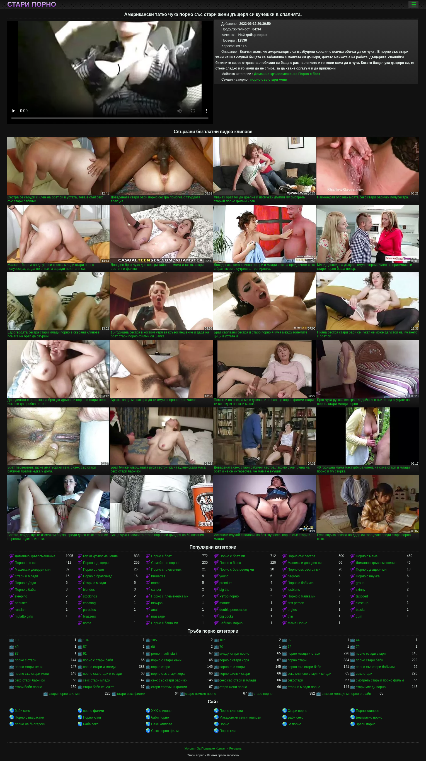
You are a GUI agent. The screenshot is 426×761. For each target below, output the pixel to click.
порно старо (160, 667)
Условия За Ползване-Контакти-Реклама (213, 748)
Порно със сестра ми (304, 570)
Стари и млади (26, 576)
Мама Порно (297, 623)
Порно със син (26, 563)
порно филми (93, 711)
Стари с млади (94, 583)
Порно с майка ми (302, 596)
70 (221, 647)
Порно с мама (366, 556)
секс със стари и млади (237, 680)
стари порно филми (64, 694)
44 (357, 640)
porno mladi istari (163, 654)
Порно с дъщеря (96, 563)
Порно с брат (309, 74)
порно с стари (25, 660)
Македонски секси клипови (240, 717)
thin (290, 616)
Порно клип (92, 717)
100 (17, 640)
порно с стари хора (234, 660)
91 (85, 654)
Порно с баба (25, 590)
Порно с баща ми (164, 623)
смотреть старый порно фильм (380, 680)
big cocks (226, 616)
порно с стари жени (166, 660)
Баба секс (90, 724)
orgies (292, 610)
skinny (360, 590)
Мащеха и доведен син (305, 563)
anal (154, 610)
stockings (90, 596)
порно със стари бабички (375, 667)
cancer (156, 590)
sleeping (21, 596)
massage (158, 616)
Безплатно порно (369, 717)
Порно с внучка (367, 576)
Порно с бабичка (301, 583)
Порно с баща (230, 563)
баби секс (22, 711)
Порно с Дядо (25, 583)
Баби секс (295, 717)
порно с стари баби (98, 660)
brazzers (89, 616)
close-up (362, 603)
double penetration (233, 610)
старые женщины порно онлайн (346, 694)
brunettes (158, 576)
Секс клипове (161, 724)
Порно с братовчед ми (236, 570)
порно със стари (232, 667)
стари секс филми (131, 694)
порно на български (30, 724)
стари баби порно (28, 687)
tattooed (362, 596)
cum (359, 616)
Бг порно (294, 724)
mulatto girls (24, 616)
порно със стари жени (268, 79)
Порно (224, 724)
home (87, 623)
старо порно (262, 694)
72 (289, 647)
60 (153, 647)
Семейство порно (164, 563)
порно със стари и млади (102, 674)
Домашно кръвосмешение (275, 74)
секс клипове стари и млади (309, 674)
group (360, 583)
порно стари (297, 660)
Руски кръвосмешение (100, 556)
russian (20, 610)
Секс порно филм (164, 731)
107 (222, 640)
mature (224, 603)
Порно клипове (367, 711)
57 (85, 647)
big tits (224, 590)
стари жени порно (233, 687)
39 (289, 640)
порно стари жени (28, 667)
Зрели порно (365, 724)
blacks (360, 610)
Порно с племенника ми (169, 596)
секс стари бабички (30, 680)
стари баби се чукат (98, 687)
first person (296, 603)
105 (154, 640)
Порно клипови (231, 711)
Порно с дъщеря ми (371, 570)
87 (16, 654)
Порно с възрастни (29, 717)
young (224, 576)
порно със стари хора (168, 674)
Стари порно (31, 4)
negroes (294, 576)
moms (155, 583)
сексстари (295, 680)
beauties (21, 603)
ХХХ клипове (161, 711)
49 (16, 647)
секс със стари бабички (169, 680)
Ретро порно (229, 596)
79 (357, 647)
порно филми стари (234, 674)
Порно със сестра (301, 556)
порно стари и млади (99, 667)
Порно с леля (93, 570)
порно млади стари (371, 654)
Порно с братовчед (97, 576)
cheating (89, 603)
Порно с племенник (166, 570)
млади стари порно (234, 654)
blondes (89, 590)
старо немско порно (200, 694)
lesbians (294, 590)
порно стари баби (369, 660)
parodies (89, 610)
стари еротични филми (169, 687)
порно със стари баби (304, 667)
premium (226, 583)
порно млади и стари (304, 654)
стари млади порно (371, 687)
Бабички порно (231, 623)
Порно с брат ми (232, 556)
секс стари (364, 674)
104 (86, 640)
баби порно (160, 717)
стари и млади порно (304, 687)
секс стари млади (96, 680)
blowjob (157, 603)
